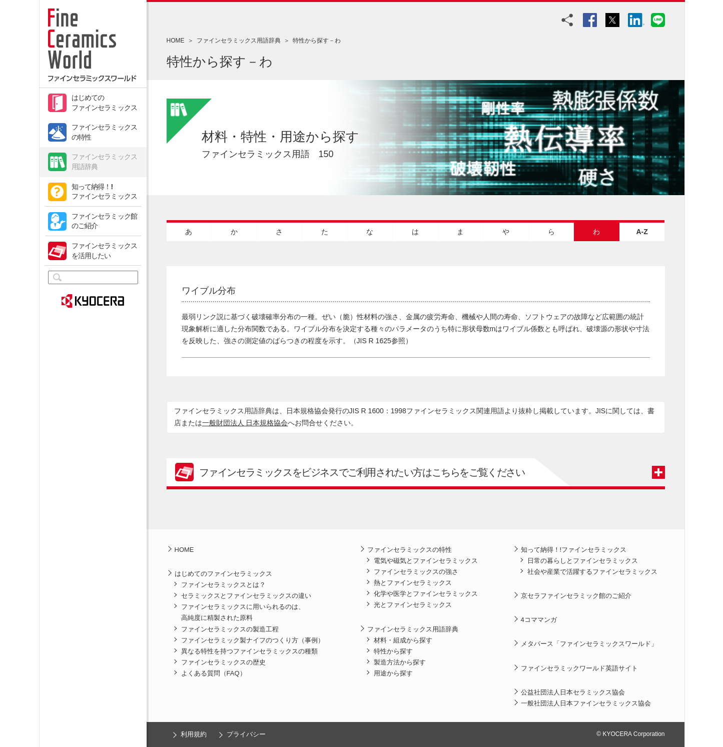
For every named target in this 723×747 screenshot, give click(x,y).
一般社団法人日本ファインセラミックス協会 (586, 703)
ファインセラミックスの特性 (105, 132)
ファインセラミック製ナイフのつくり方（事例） (252, 640)
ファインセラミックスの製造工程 (230, 629)
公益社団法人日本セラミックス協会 (573, 692)
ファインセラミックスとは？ (223, 584)
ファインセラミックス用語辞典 (105, 162)
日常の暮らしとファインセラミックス (582, 560)
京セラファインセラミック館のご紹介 (576, 595)
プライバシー (246, 734)
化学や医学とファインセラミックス (426, 593)
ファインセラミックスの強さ (416, 571)
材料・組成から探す (403, 640)
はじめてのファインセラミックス (105, 103)
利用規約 (194, 734)
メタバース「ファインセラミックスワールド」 (589, 643)
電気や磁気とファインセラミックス (426, 560)
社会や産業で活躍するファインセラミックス (592, 571)
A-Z (641, 232)
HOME (176, 40)
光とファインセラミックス (413, 604)
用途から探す (393, 673)
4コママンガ (539, 619)
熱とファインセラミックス (413, 582)
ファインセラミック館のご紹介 (105, 221)
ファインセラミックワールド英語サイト (579, 668)
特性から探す (393, 651)
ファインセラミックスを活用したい (105, 251)
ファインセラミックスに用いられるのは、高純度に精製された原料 (243, 612)
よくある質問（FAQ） (213, 673)
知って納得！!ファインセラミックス (105, 192)
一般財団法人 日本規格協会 (245, 423)
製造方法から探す (400, 662)
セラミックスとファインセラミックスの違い (246, 595)
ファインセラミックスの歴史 (223, 662)
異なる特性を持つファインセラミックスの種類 (249, 651)
